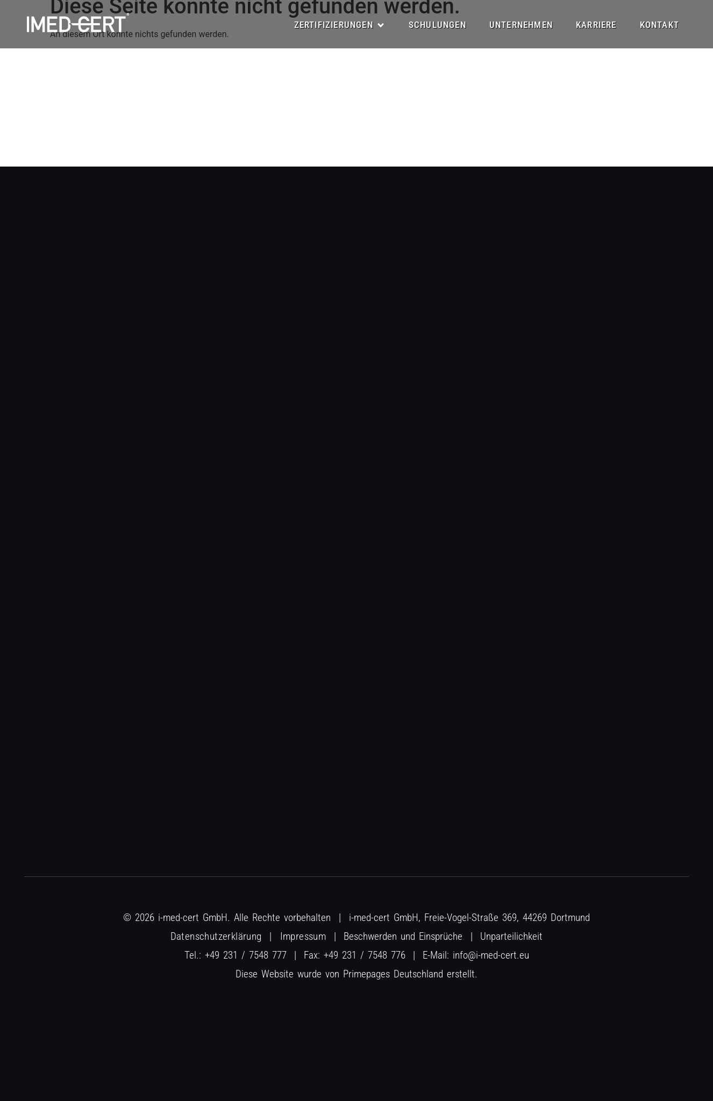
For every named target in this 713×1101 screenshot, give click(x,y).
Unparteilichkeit (511, 936)
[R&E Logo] (78, 22)
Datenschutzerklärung (216, 936)
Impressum (303, 936)
